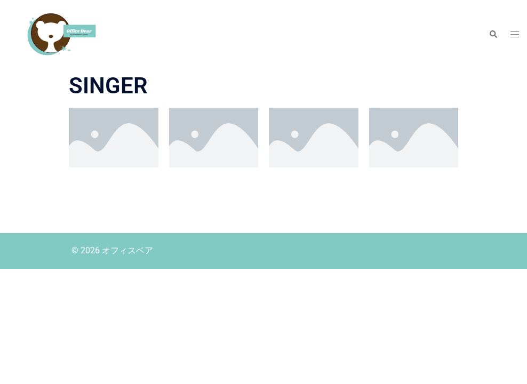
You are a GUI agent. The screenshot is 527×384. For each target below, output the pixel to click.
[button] (493, 34)
